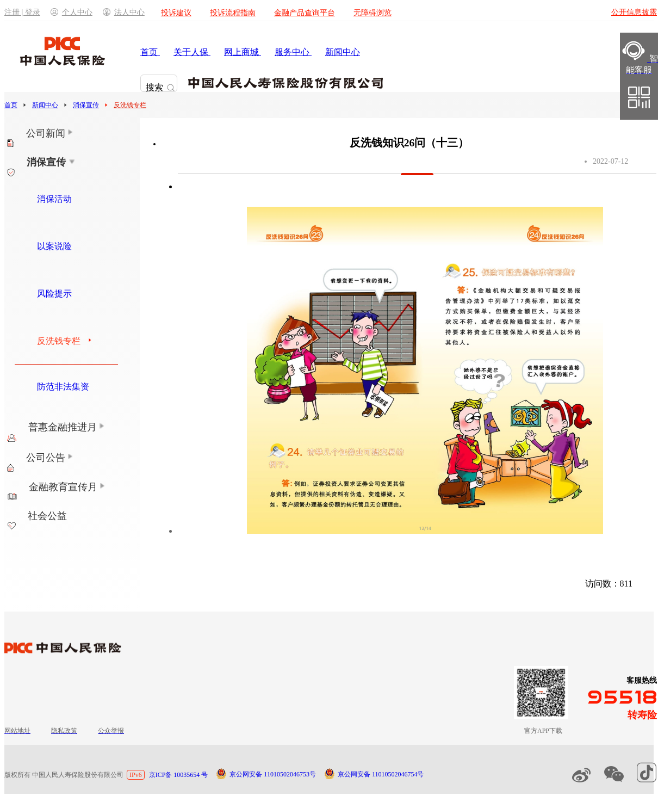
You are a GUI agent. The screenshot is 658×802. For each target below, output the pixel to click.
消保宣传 (86, 105)
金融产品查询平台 (304, 13)
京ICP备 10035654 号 (178, 775)
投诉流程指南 (233, 13)
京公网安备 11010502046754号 (381, 774)
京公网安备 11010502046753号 (272, 774)
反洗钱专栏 (130, 105)
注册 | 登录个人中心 (48, 12)
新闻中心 (45, 105)
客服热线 (641, 680)
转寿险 (642, 715)
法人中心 (124, 12)
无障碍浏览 (372, 13)
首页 (10, 105)
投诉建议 (176, 13)
